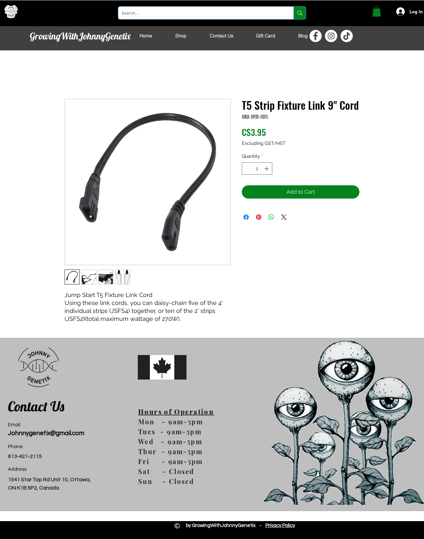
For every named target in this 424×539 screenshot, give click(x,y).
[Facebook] (315, 36)
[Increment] (267, 168)
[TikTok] (347, 36)
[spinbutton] (257, 168)
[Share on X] (284, 217)
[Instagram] (331, 36)
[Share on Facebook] (246, 217)
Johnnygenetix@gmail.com (46, 433)
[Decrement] (247, 168)
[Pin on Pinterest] (259, 217)
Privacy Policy (280, 525)
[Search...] (201, 13)
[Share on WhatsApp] (271, 217)
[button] (376, 11)
